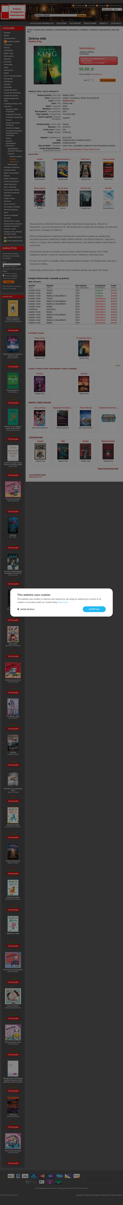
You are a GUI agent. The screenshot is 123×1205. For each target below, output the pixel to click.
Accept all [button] (94, 609)
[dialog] (61, 603)
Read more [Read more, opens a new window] (63, 602)
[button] (25, 609)
